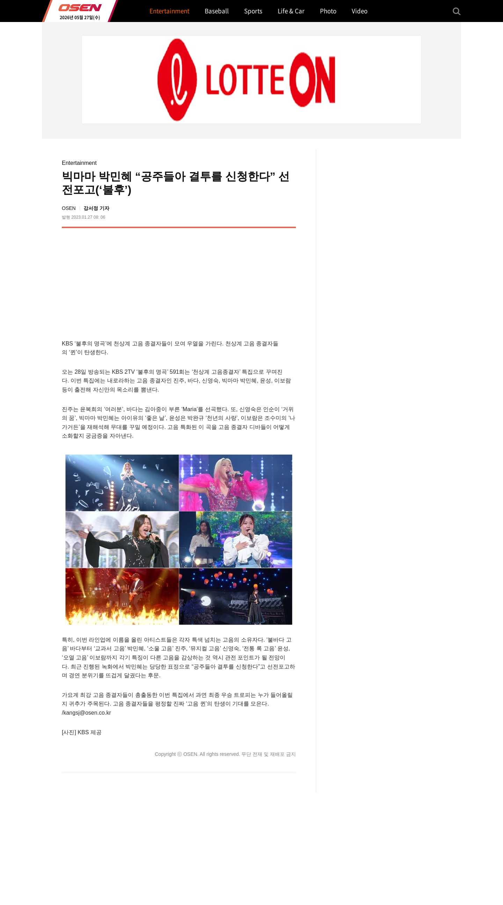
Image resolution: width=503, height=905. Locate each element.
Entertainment (79, 163)
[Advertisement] (237, 282)
